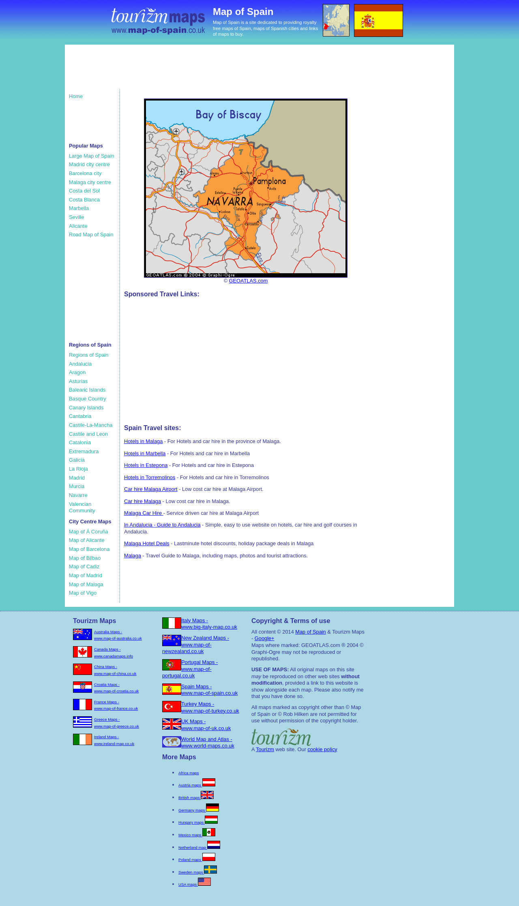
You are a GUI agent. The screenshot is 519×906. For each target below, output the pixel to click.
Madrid (77, 478)
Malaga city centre (90, 182)
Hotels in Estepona (145, 465)
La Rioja (78, 469)
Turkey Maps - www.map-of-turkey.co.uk (210, 707)
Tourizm (265, 749)
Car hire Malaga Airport (151, 489)
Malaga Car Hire (143, 513)
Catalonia (80, 442)
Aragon (77, 372)
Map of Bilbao (85, 558)
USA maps (194, 884)
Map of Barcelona (89, 549)
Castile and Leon (88, 434)
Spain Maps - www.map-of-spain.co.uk (209, 689)
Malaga (132, 556)
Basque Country (87, 399)
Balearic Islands (87, 390)
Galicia (77, 460)
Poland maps (196, 859)
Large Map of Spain (91, 156)
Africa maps (188, 773)
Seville (76, 217)
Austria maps (196, 785)
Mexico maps (196, 835)
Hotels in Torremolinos (149, 477)
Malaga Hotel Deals (146, 543)
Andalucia (80, 364)
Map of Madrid (85, 575)
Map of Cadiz (84, 566)
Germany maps (198, 810)
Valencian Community (82, 507)
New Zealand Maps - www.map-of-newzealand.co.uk (195, 644)
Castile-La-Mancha (90, 425)
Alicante (78, 226)
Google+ (265, 638)
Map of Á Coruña (88, 532)
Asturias (78, 381)
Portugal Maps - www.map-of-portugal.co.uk (190, 669)
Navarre (78, 495)
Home (76, 96)
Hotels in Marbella (144, 453)
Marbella (79, 208)
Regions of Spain (88, 355)
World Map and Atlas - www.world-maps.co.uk (207, 742)
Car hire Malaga (142, 501)
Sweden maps (197, 872)
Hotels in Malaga (143, 441)
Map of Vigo (83, 593)
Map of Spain (310, 632)
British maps (196, 797)
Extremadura (84, 451)
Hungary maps (198, 822)
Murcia (76, 486)
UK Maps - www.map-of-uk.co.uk (206, 724)
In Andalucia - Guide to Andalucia (162, 525)
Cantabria (80, 416)
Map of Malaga (86, 584)
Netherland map (199, 847)
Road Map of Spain (91, 234)
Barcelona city (85, 173)
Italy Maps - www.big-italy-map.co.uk (209, 623)
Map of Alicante (87, 540)
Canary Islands (86, 408)
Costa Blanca (84, 200)
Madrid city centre (89, 164)
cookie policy (322, 749)
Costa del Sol (84, 191)
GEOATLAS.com (248, 281)
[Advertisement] (222, 71)
